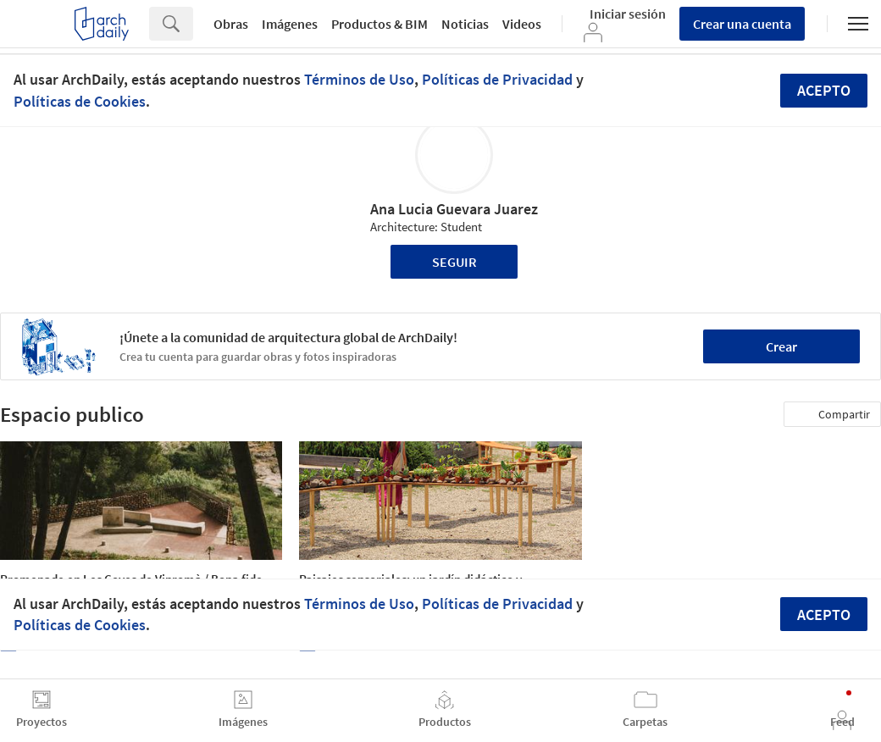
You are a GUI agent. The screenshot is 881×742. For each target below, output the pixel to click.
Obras (230, 23)
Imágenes (290, 23)
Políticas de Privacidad (497, 79)
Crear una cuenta (742, 23)
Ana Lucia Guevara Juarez (454, 209)
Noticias (465, 23)
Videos (521, 23)
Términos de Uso (359, 79)
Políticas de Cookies (80, 101)
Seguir (454, 261)
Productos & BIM (379, 23)
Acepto (824, 90)
